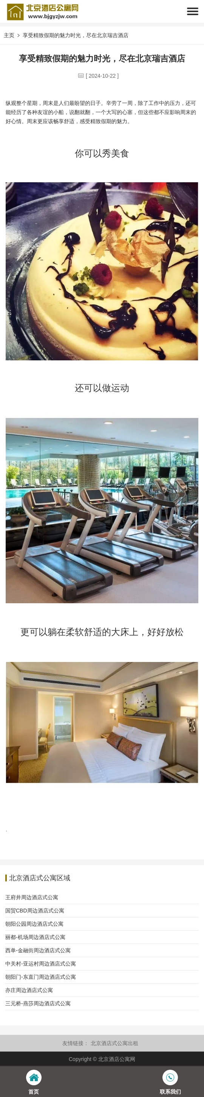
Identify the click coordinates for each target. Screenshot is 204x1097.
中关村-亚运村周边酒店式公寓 (40, 964)
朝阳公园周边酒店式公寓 (34, 924)
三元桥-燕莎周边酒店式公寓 (38, 1003)
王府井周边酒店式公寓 (31, 897)
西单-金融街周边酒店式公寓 (38, 950)
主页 (9, 35)
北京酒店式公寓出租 (114, 1043)
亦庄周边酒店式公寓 (29, 990)
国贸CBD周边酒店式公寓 (34, 911)
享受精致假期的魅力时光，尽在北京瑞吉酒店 (75, 35)
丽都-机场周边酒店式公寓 (35, 937)
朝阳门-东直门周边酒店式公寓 (40, 977)
